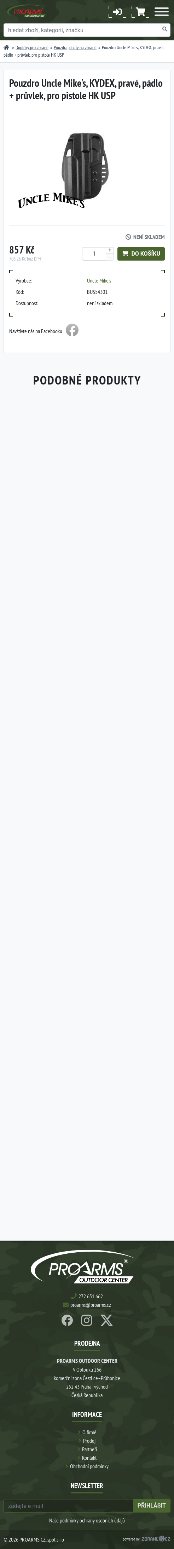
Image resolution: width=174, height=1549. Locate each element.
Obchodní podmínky (89, 1466)
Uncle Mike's (99, 280)
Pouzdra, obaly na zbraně (75, 47)
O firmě (89, 1432)
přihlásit (152, 1505)
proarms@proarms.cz (90, 1304)
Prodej (89, 1440)
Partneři (89, 1449)
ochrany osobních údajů (102, 1520)
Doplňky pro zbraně (32, 47)
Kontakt (89, 1457)
